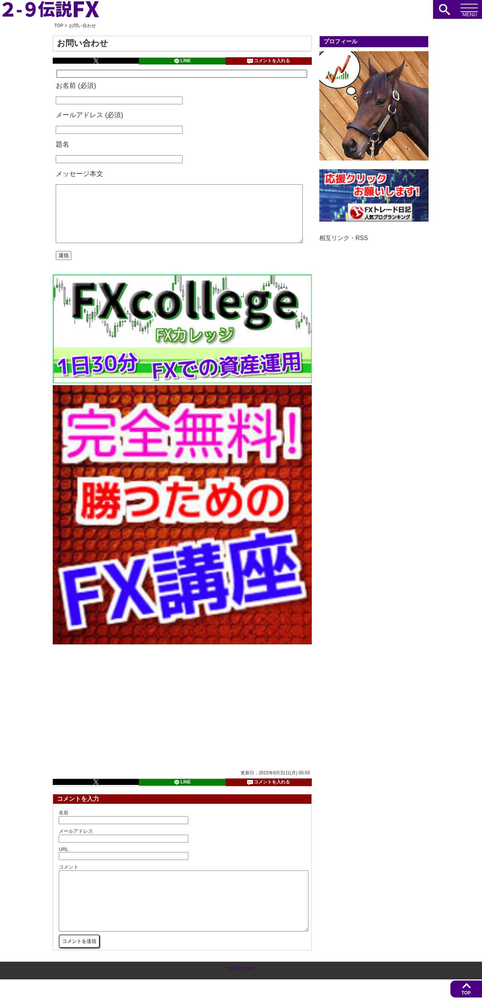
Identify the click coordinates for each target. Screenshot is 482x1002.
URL (64, 860)
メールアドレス (76, 842)
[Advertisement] (118, 718)
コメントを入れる (268, 61)
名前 (64, 824)
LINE (182, 61)
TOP (466, 993)
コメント (68, 878)
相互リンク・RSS (343, 238)
